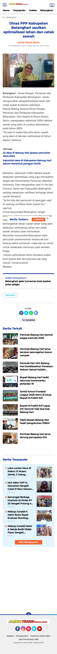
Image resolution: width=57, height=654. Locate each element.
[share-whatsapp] (31, 313)
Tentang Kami (22, 636)
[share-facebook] (21, 313)
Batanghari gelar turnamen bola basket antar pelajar (28, 283)
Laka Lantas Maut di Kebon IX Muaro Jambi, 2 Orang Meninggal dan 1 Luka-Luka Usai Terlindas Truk (21, 471)
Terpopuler (19, 10)
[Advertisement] (28, 579)
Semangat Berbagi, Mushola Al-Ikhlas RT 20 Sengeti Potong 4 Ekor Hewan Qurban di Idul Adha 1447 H (21, 500)
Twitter (35, 630)
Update (38, 219)
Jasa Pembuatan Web (28, 639)
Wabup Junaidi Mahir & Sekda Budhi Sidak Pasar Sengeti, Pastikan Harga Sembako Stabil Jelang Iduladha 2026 (21, 529)
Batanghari (46, 10)
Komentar (28, 320)
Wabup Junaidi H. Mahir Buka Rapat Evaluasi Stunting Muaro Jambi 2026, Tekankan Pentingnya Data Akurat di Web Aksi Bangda (20, 515)
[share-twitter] (26, 313)
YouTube (41, 630)
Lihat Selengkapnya (28, 542)
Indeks (33, 10)
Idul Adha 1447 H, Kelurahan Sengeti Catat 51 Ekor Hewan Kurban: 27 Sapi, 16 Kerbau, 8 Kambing (20, 486)
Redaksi (10, 636)
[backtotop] (28, 615)
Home (6, 10)
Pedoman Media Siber (40, 636)
